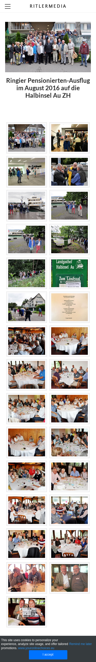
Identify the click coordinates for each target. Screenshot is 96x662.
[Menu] (7, 6)
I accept (47, 654)
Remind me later (80, 644)
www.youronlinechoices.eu (36, 648)
